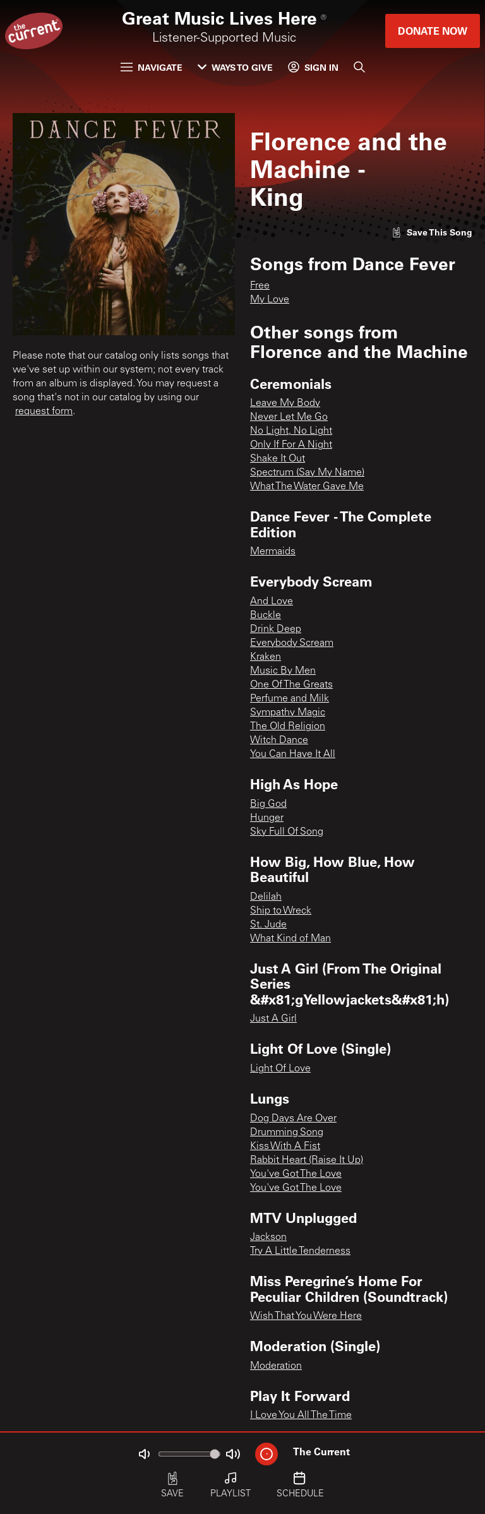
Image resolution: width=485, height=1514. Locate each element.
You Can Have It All (292, 754)
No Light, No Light (291, 431)
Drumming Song (286, 1133)
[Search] (359, 67)
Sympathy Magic (287, 713)
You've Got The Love (296, 1174)
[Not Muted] (144, 1454)
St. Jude (268, 925)
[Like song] (432, 232)
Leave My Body (285, 403)
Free (260, 286)
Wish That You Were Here (306, 1316)
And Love (271, 602)
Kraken (265, 657)
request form (44, 412)
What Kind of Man (290, 939)
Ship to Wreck (280, 911)
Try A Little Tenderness (300, 1251)
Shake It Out (277, 459)
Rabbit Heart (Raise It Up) (306, 1160)
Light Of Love (280, 1069)
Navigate (152, 67)
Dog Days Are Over (293, 1119)
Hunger (267, 818)
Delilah (266, 897)
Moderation (276, 1366)
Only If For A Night (291, 445)
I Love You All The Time (301, 1415)
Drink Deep (275, 629)
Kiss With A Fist (285, 1146)
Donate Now (432, 30)
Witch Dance (279, 741)
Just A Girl (273, 1019)
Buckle (265, 616)
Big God (268, 804)
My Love (269, 300)
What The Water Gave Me (307, 487)
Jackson (268, 1237)
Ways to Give (235, 67)
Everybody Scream (291, 643)
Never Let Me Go (289, 417)
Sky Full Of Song (286, 832)
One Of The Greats (291, 685)
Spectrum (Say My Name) (307, 473)
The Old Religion (287, 727)
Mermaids (273, 552)
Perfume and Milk (289, 699)
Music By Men (283, 671)
